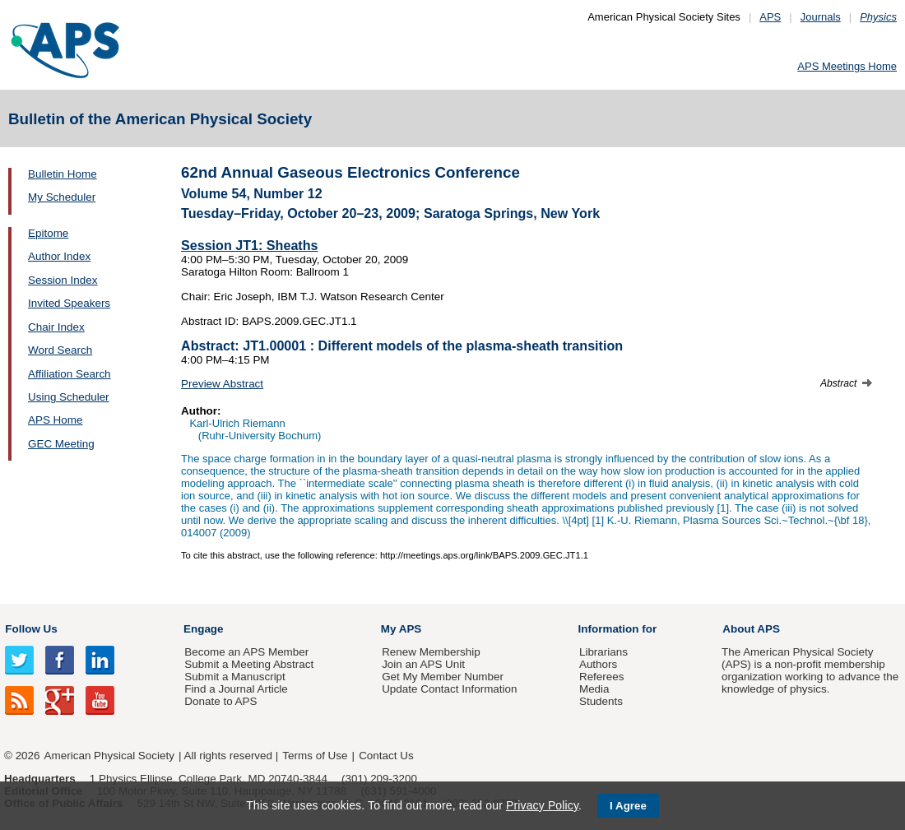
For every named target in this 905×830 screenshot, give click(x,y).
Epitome (48, 233)
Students (601, 701)
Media (594, 689)
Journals (821, 17)
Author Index (59, 256)
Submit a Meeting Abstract (248, 664)
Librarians (603, 652)
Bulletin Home (62, 174)
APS (770, 17)
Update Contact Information (449, 689)
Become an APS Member (246, 652)
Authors (598, 664)
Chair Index (56, 327)
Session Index (62, 280)
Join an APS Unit (423, 664)
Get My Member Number (443, 676)
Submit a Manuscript (234, 676)
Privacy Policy (542, 805)
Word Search (60, 350)
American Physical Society (109, 755)
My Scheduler (61, 197)
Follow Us (31, 629)
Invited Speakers (69, 303)
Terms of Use (314, 755)
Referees (601, 676)
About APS (751, 629)
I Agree (628, 806)
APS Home (55, 420)
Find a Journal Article (235, 689)
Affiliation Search (69, 374)
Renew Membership (431, 652)
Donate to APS (220, 701)
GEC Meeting (61, 444)
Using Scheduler (68, 397)
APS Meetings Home (847, 66)
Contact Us (386, 755)
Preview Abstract (222, 384)
